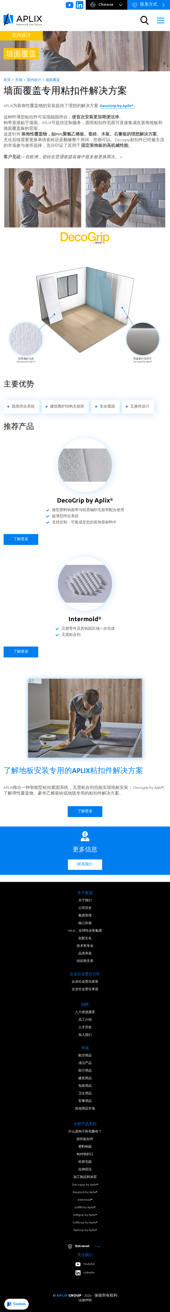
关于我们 (85, 900)
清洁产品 (85, 1063)
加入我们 (85, 1035)
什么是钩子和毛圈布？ (85, 1131)
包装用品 (85, 1086)
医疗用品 (85, 1071)
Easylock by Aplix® (85, 1192)
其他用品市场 (85, 1108)
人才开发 (85, 1027)
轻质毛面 (85, 1162)
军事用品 (85, 1101)
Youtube (85, 1264)
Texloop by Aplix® (85, 1230)
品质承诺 (85, 953)
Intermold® (85, 1200)
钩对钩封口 (85, 1154)
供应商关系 (85, 961)
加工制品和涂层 (85, 1177)
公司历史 (85, 908)
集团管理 (85, 915)
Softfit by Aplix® (85, 1207)
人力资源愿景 (85, 1012)
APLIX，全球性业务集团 (85, 931)
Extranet (83, 1246)
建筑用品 (85, 1078)
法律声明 (85, 1300)
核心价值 (85, 923)
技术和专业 (85, 946)
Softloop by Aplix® (85, 1222)
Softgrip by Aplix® (85, 1215)
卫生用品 (85, 1093)
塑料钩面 (85, 1147)
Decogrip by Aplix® (85, 1184)
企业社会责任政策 (85, 982)
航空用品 (85, 1055)
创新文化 (85, 938)
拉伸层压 (85, 1169)
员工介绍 (85, 1020)
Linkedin (85, 1272)
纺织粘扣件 (85, 1139)
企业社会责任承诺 (85, 989)
